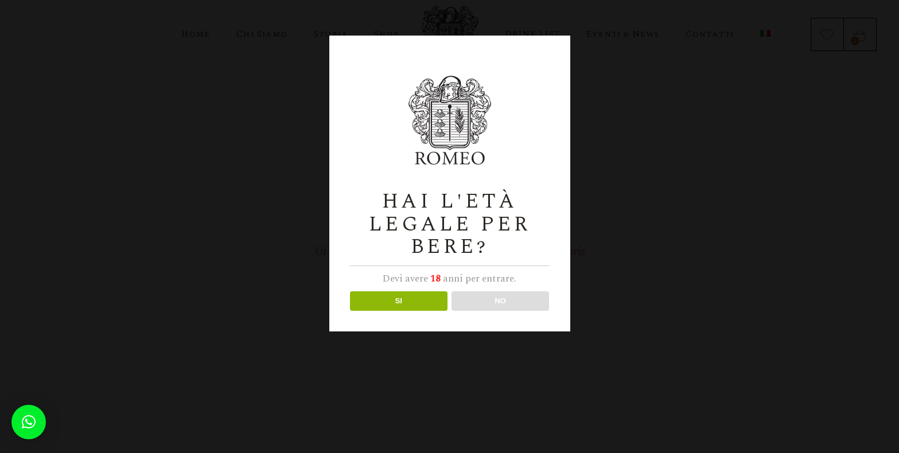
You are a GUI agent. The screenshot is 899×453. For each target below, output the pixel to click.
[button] (28, 422)
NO (500, 300)
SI (398, 300)
